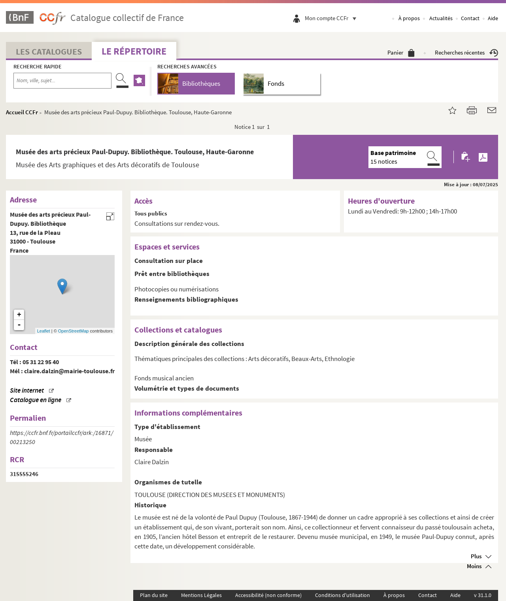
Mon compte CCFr (332, 18)
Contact (470, 18)
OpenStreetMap (73, 331)
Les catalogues (49, 51)
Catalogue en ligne (35, 400)
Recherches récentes (466, 52)
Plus (476, 556)
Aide (493, 18)
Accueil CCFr (22, 112)
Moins (474, 566)
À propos (409, 18)
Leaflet (43, 331)
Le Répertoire (134, 51)
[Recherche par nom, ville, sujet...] (62, 81)
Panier (401, 52)
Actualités (441, 18)
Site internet (27, 390)
